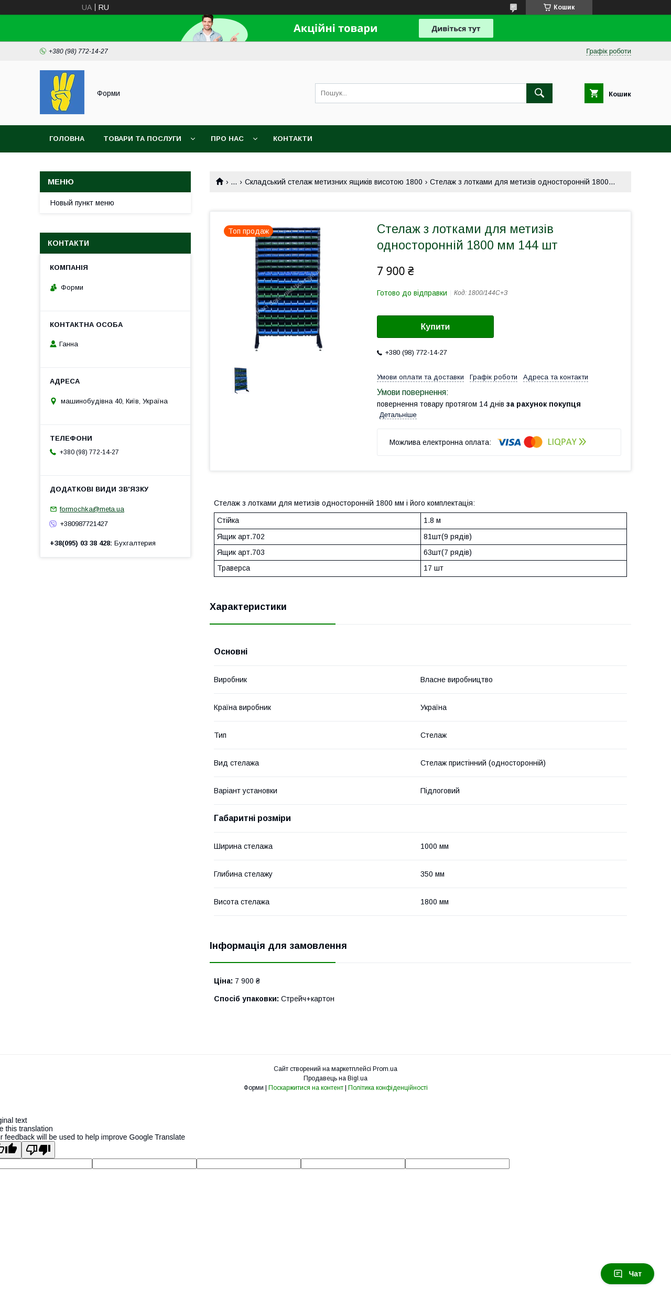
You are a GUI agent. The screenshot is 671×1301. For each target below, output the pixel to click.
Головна (66, 139)
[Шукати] (539, 93)
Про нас (227, 139)
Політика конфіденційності (388, 1087)
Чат (627, 1273)
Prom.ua (385, 1069)
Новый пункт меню (82, 203)
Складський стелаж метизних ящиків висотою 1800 (334, 182)
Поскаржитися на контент (305, 1087)
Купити (435, 326)
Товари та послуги (142, 139)
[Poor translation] (38, 1149)
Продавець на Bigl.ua (335, 1078)
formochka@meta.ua (92, 509)
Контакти (292, 139)
